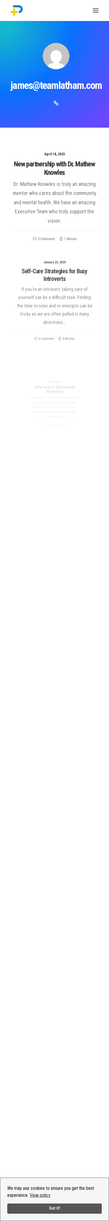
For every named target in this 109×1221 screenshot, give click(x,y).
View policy (40, 1195)
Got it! (54, 1208)
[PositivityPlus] (16, 10)
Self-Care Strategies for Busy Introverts (54, 283)
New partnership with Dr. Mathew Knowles (54, 168)
